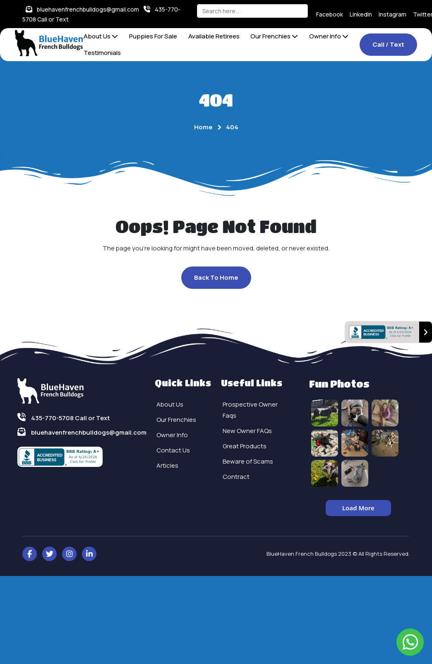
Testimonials (102, 52)
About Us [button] (101, 36)
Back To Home (216, 277)
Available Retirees (214, 36)
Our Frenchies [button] (274, 36)
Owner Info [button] (328, 36)
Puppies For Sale (153, 36)
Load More (358, 508)
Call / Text (388, 44)
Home (203, 127)
